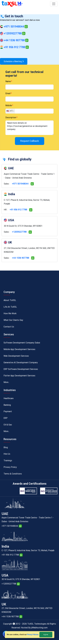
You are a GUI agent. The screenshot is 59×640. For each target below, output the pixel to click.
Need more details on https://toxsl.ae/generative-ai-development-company (29, 127)
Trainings (8, 460)
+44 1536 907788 (14, 40)
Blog (6, 447)
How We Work (10, 313)
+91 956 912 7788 (14, 47)
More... (7, 382)
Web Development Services (16, 356)
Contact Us (9, 326)
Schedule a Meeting (14, 61)
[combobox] (10, 111)
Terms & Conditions (13, 473)
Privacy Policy (10, 467)
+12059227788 (13, 33)
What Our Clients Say (13, 320)
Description (10, 117)
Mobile (8, 105)
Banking (7, 405)
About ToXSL (10, 300)
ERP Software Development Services (21, 369)
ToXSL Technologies (37, 624)
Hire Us (7, 454)
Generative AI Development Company (21, 362)
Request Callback (29, 141)
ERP (6, 418)
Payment (8, 411)
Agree (45, 635)
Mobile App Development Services (19, 349)
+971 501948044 (14, 26)
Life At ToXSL (10, 307)
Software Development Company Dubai (22, 342)
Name (8, 81)
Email (7, 93)
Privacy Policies (32, 635)
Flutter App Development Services (19, 375)
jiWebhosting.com (39, 627)
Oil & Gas (8, 424)
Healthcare (8, 398)
